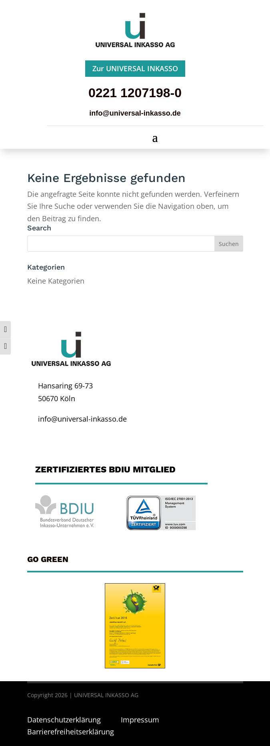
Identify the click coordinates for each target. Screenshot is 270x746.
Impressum (140, 719)
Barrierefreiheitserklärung (70, 731)
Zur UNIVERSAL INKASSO (135, 68)
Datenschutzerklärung (65, 719)
